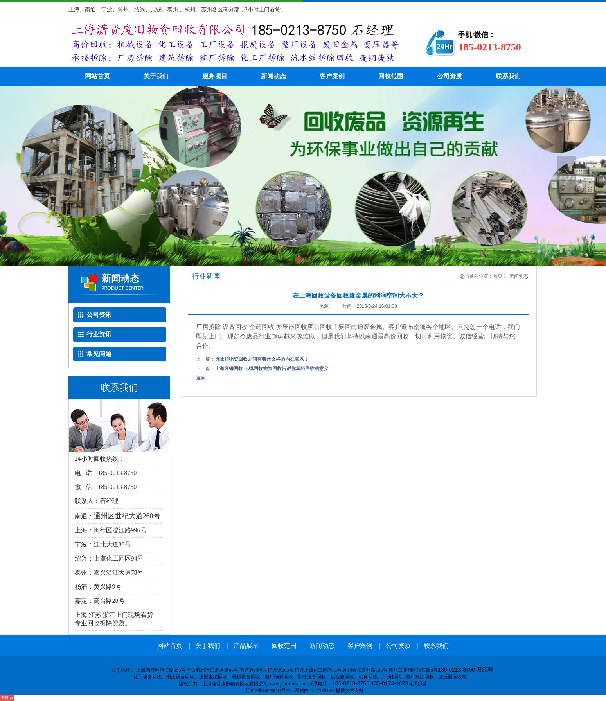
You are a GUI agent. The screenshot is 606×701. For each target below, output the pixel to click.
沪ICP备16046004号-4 (267, 690)
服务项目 (214, 76)
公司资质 (449, 76)
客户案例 (332, 76)
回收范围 (390, 76)
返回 (200, 378)
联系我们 (508, 76)
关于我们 (156, 76)
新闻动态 (273, 76)
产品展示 (246, 645)
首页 (497, 276)
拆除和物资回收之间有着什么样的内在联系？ (262, 359)
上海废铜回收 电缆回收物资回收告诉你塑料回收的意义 (272, 368)
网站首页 (97, 76)
